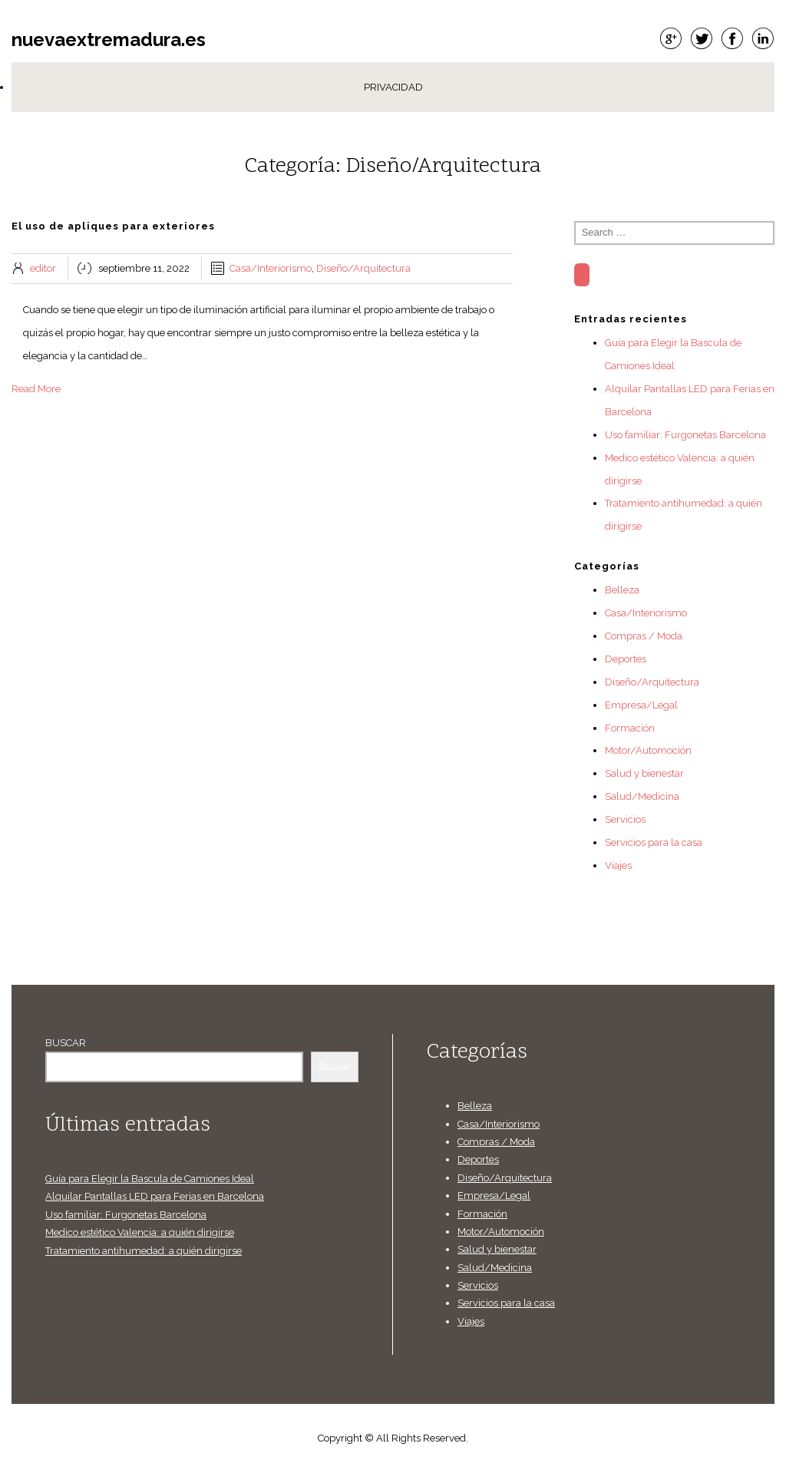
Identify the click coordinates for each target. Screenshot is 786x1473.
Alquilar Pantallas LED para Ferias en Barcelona (154, 1196)
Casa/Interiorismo (271, 268)
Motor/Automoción (648, 750)
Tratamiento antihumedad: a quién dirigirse (143, 1251)
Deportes (625, 659)
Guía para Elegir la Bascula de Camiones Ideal (149, 1178)
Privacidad (393, 87)
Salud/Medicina (642, 796)
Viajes (618, 865)
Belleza (622, 590)
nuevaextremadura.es (109, 40)
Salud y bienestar (644, 773)
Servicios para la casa (653, 842)
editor (43, 268)
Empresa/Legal (641, 705)
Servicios (625, 819)
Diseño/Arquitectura (363, 268)
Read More (36, 389)
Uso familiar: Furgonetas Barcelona (685, 435)
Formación (630, 728)
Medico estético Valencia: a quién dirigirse (139, 1232)
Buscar (65, 1043)
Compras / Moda (643, 636)
